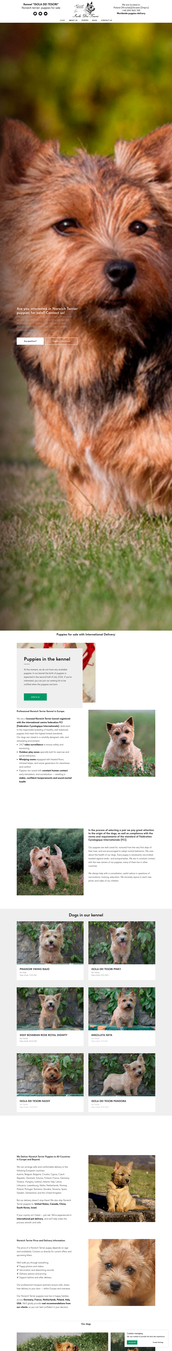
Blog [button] (94, 20)
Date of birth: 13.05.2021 (28, 981)
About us (73, 20)
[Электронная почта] (45, 15)
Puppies (85, 20)
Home (62, 20)
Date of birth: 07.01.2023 (99, 981)
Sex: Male (23, 978)
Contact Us (106, 20)
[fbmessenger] (40, 15)
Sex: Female (95, 978)
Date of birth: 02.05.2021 (28, 1047)
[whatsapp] (35, 15)
